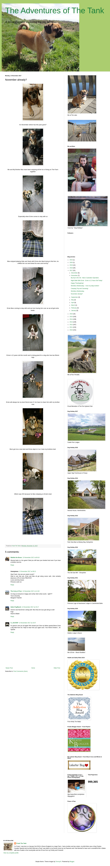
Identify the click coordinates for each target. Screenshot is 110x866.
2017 (71, 270)
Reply (12, 565)
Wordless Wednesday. (77, 291)
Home (33, 668)
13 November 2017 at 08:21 (27, 571)
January (73, 310)
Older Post (57, 668)
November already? (77, 294)
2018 (71, 268)
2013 (71, 322)
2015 (71, 316)
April (72, 302)
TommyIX (58, 861)
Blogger (72, 861)
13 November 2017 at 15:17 (30, 607)
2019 (71, 265)
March (73, 305)
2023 (71, 260)
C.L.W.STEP (14, 623)
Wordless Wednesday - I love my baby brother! (85, 286)
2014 (71, 319)
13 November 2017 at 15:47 (27, 623)
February (74, 308)
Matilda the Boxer (16, 557)
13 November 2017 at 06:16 (31, 557)
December (74, 273)
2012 (71, 324)
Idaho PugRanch (16, 607)
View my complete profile (10, 853)
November (74, 275)
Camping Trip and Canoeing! (79, 288)
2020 (71, 262)
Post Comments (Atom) (20, 671)
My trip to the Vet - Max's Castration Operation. (85, 278)
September (74, 297)
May (72, 300)
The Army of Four (16, 591)
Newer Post (9, 668)
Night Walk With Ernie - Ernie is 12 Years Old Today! (86, 280)
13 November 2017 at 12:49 (31, 591)
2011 (71, 327)
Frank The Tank (21, 843)
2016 (71, 314)
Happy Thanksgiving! (77, 283)
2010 (71, 330)
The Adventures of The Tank (54, 10)
